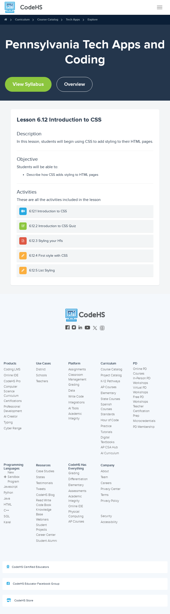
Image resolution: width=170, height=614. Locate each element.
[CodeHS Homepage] (25, 7)
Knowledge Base (43, 512)
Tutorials (106, 432)
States (40, 477)
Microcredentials (144, 421)
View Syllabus (28, 84)
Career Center (46, 535)
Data (71, 391)
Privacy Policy (110, 501)
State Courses (110, 399)
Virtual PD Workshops (140, 390)
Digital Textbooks (107, 439)
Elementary (108, 393)
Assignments (77, 369)
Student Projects (41, 527)
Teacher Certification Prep (141, 410)
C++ (6, 510)
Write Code (76, 396)
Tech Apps (73, 19)
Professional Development (13, 409)
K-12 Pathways (110, 381)
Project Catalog (111, 375)
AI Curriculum (110, 453)
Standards (108, 414)
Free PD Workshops (140, 399)
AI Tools (73, 408)
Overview (74, 84)
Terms (105, 495)
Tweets (41, 489)
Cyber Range (12, 428)
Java (7, 499)
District (41, 369)
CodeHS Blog (45, 495)
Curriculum (22, 19)
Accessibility (109, 522)
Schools (41, 375)
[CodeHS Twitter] (95, 328)
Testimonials (44, 483)
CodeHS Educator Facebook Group (33, 584)
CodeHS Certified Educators (28, 567)
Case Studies (45, 471)
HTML (8, 504)
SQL (7, 516)
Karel (7, 522)
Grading (73, 385)
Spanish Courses (106, 406)
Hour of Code (110, 420)
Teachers (42, 381)
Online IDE (11, 375)
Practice (106, 426)
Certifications (13, 401)
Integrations (76, 402)
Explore (93, 19)
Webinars (42, 520)
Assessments (77, 491)
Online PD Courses (140, 371)
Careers (106, 483)
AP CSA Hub (109, 447)
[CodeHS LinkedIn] (80, 328)
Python (8, 493)
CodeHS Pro (12, 381)
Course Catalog (47, 19)
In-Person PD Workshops (142, 380)
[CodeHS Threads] (102, 328)
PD (135, 363)
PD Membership (143, 427)
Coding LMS (12, 369)
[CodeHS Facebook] (67, 328)
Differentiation (78, 479)
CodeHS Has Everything (77, 466)
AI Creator (11, 416)
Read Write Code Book (43, 502)
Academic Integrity (75, 416)
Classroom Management (77, 377)
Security (106, 516)
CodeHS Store (20, 600)
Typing (8, 422)
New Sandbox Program (11, 477)
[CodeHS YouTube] (87, 328)
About (105, 471)
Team (104, 477)
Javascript (11, 487)
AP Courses (108, 387)
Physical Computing (75, 514)
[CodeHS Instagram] (74, 328)
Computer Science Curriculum (11, 391)
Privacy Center (110, 489)
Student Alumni (46, 541)
